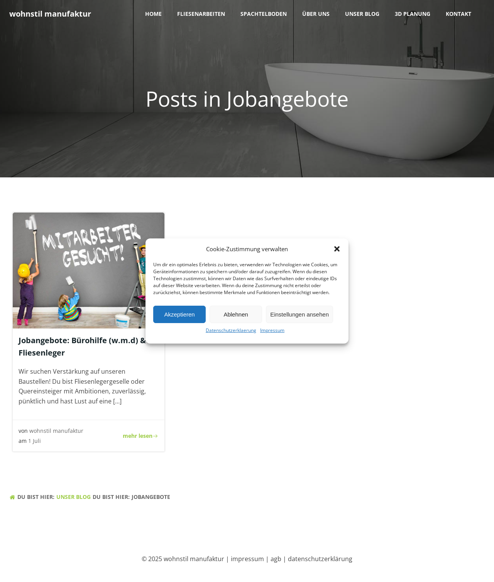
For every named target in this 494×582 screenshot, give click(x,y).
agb (276, 559)
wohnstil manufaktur (56, 430)
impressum (247, 559)
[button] (337, 252)
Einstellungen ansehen (299, 318)
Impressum (272, 333)
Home (153, 13)
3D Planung (412, 13)
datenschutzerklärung (320, 559)
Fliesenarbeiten (201, 13)
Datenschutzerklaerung (231, 333)
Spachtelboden (263, 13)
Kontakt (458, 13)
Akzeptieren (179, 318)
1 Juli (34, 440)
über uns (316, 13)
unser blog (362, 13)
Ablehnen (235, 318)
